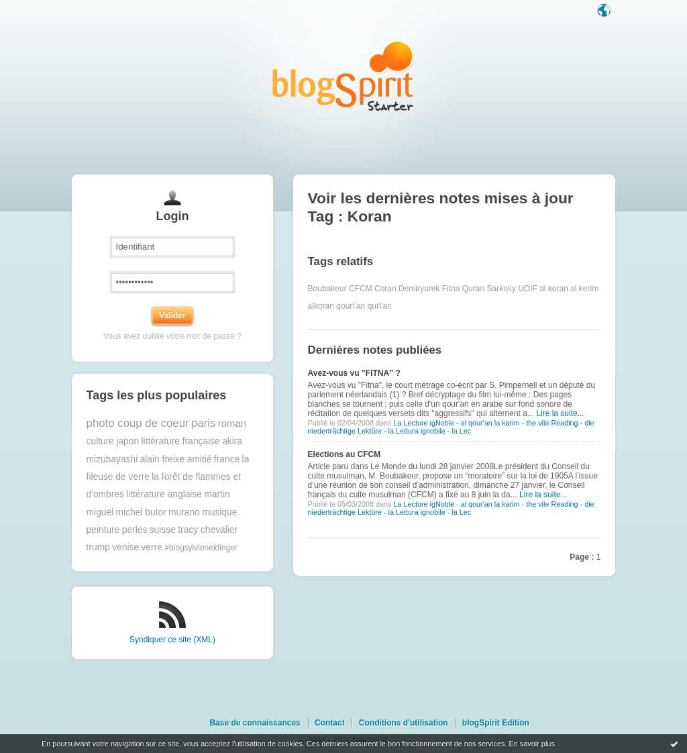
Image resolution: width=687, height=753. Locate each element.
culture (100, 441)
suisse (163, 530)
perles (135, 530)
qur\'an (380, 306)
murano (184, 512)
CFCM (360, 288)
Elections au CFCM (344, 454)
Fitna (451, 288)
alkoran (321, 306)
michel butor (141, 512)
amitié (199, 459)
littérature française (180, 441)
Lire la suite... (560, 413)
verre (151, 547)
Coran (385, 288)
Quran (473, 288)
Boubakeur (327, 288)
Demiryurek (419, 288)
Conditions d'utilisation (403, 722)
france (227, 459)
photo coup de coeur (138, 423)
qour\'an (350, 306)
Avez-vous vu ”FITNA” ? (354, 373)
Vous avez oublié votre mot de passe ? (172, 336)
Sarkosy (500, 288)
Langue (605, 11)
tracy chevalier (207, 530)
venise (125, 547)
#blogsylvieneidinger (200, 547)
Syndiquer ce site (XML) (172, 639)
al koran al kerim (568, 288)
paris (203, 423)
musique (219, 512)
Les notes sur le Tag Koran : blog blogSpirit (343, 75)
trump (98, 547)
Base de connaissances (254, 722)
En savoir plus (531, 744)
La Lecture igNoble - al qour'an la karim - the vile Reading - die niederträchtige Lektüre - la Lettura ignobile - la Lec (451, 427)
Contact (330, 722)
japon (127, 441)
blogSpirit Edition (495, 722)
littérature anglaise (164, 494)
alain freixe (162, 459)
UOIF (527, 288)
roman (232, 423)
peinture (103, 530)
